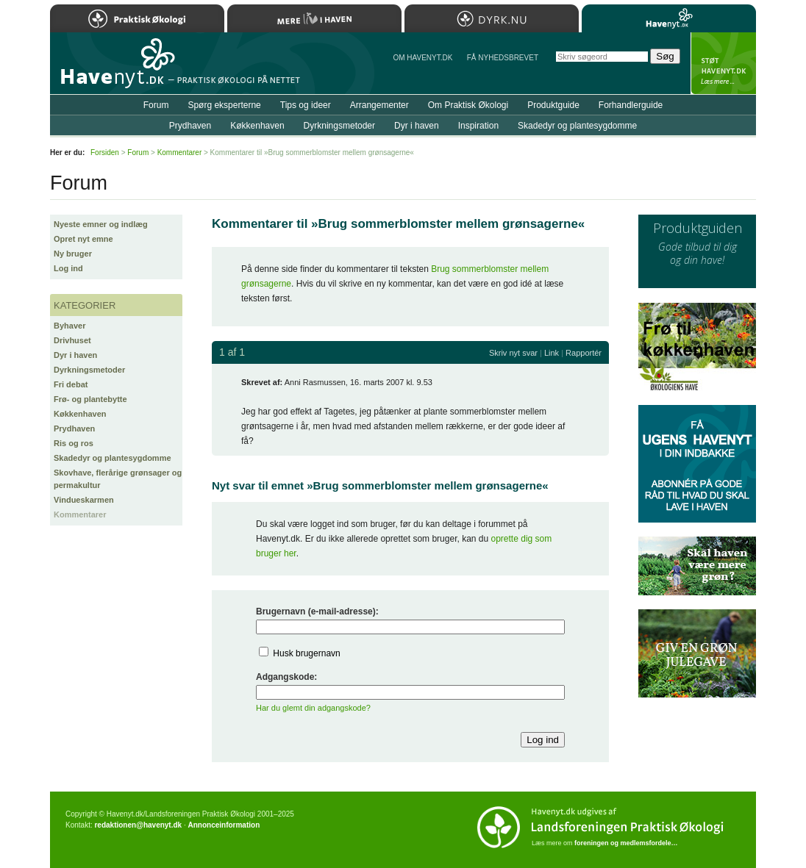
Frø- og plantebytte (90, 399)
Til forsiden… (114, 69)
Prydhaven (74, 428)
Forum (156, 105)
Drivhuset (72, 340)
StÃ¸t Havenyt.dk (723, 63)
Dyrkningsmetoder (89, 369)
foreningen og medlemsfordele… (626, 843)
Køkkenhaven (80, 413)
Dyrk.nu (491, 18)
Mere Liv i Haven (314, 18)
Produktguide (553, 105)
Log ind (68, 268)
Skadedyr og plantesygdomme (112, 457)
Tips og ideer (305, 105)
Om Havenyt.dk (422, 58)
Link (551, 352)
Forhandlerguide (631, 105)
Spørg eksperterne (224, 105)
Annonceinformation (224, 825)
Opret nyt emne (83, 238)
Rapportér (584, 352)
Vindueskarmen (84, 499)
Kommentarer (80, 514)
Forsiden (104, 152)
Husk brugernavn (306, 653)
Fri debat (71, 384)
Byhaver (69, 325)
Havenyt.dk (669, 18)
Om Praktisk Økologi (468, 105)
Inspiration (478, 126)
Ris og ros (73, 443)
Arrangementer (379, 105)
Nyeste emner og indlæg (101, 224)
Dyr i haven (75, 355)
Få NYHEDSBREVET (502, 58)
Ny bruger (73, 253)
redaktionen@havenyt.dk (138, 825)
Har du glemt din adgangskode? (313, 707)
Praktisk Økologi (137, 18)
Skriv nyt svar (513, 352)
